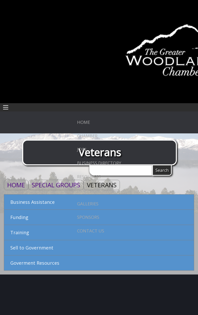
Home (16, 185)
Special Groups (56, 185)
